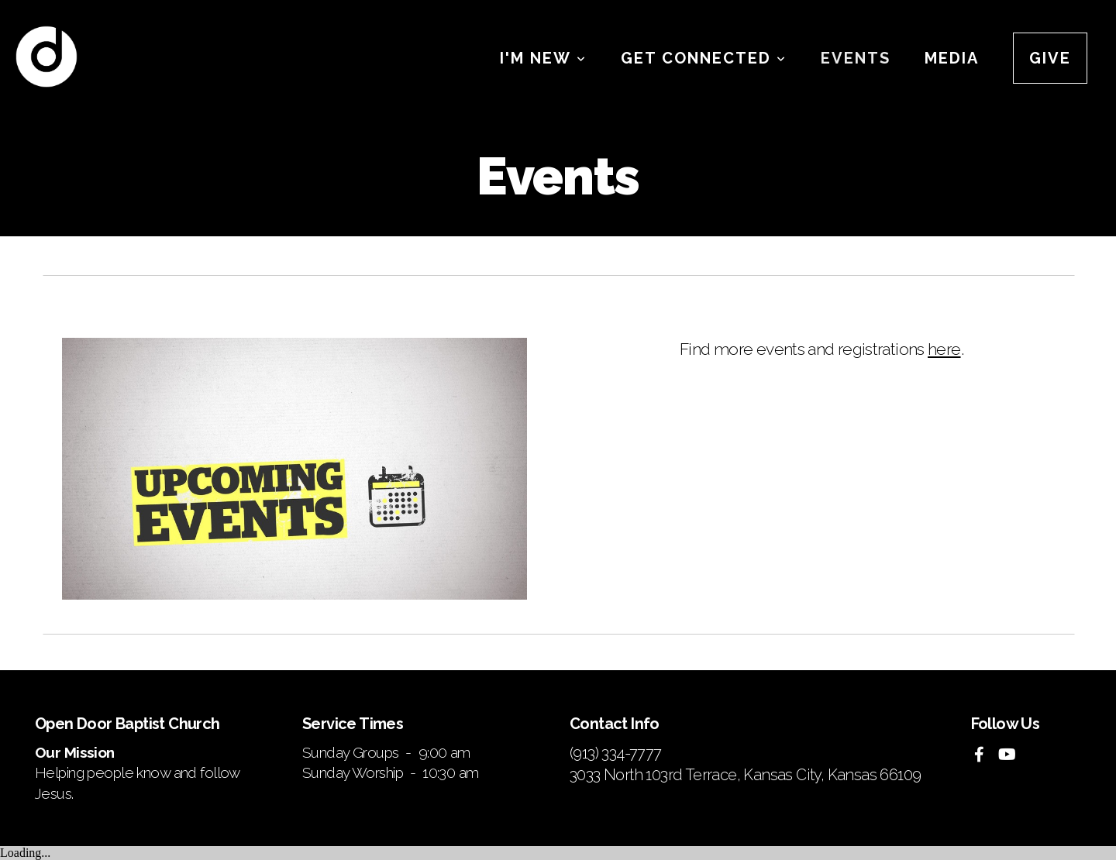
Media (952, 58)
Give (1050, 58)
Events (855, 58)
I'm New (543, 58)
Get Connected (704, 58)
